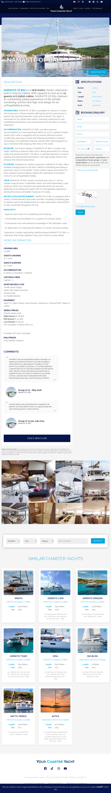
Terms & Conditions (34, 783)
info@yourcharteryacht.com (32, 1)
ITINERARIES (24, 8)
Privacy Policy (55, 783)
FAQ (47, 8)
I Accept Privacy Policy (86, 207)
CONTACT (88, 8)
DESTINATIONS (14, 8)
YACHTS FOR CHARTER (37, 8)
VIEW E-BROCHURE (37, 438)
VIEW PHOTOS (97, 72)
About (75, 8)
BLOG (81, 8)
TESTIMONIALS (97, 8)
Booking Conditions (77, 783)
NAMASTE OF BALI (24, 392)
